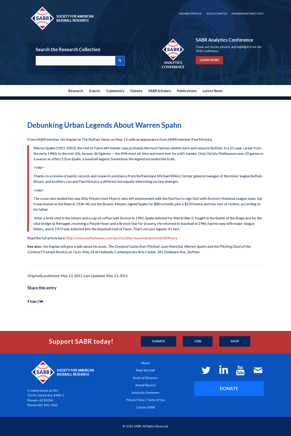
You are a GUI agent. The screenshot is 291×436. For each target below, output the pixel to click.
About (145, 363)
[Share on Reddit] (38, 301)
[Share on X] (31, 301)
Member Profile (190, 13)
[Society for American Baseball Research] (61, 18)
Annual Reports (145, 385)
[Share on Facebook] (28, 301)
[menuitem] (190, 14)
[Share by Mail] (41, 301)
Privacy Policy (135, 400)
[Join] (198, 341)
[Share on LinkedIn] (34, 301)
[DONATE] (229, 388)
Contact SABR (145, 407)
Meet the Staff (145, 370)
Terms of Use (156, 400)
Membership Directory (248, 13)
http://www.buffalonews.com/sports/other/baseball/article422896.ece (121, 238)
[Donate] (158, 341)
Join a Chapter (216, 13)
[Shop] (234, 341)
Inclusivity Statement (145, 392)
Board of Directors (145, 378)
